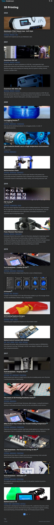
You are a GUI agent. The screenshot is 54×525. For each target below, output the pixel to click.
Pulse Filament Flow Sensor (13, 232)
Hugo (44, 521)
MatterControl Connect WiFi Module (16, 340)
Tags (5, 519)
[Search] (49, 1)
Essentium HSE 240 (10, 60)
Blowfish (48, 521)
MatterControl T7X (10, 502)
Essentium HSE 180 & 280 (12, 89)
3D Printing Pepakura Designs (14, 316)
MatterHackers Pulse (11, 170)
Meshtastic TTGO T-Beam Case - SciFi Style (18, 31)
